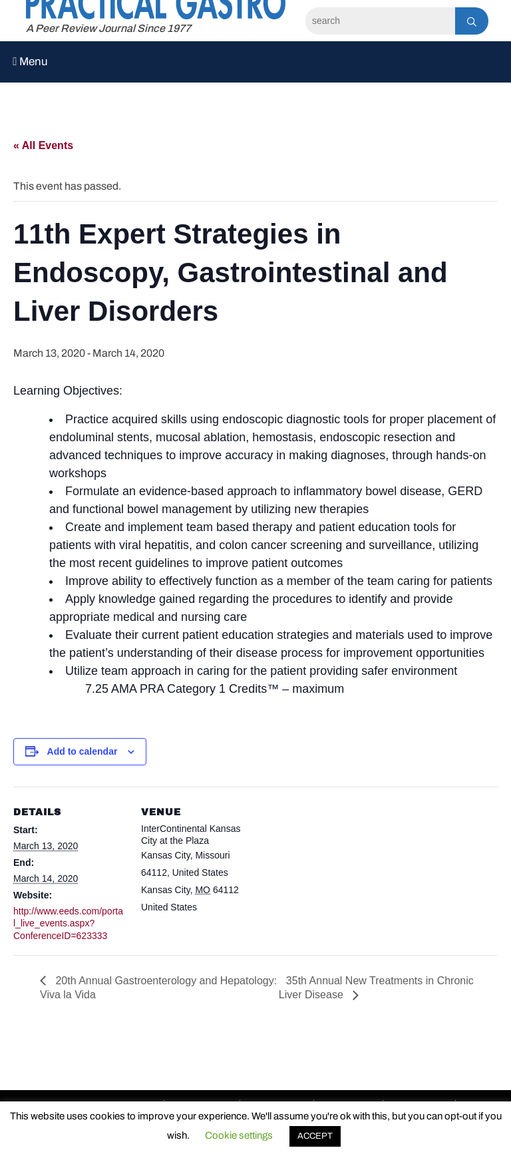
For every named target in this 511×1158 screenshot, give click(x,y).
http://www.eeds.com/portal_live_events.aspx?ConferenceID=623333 (68, 923)
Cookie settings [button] (239, 1135)
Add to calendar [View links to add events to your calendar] (82, 751)
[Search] (380, 21)
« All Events (43, 145)
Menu (30, 61)
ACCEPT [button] (315, 1136)
